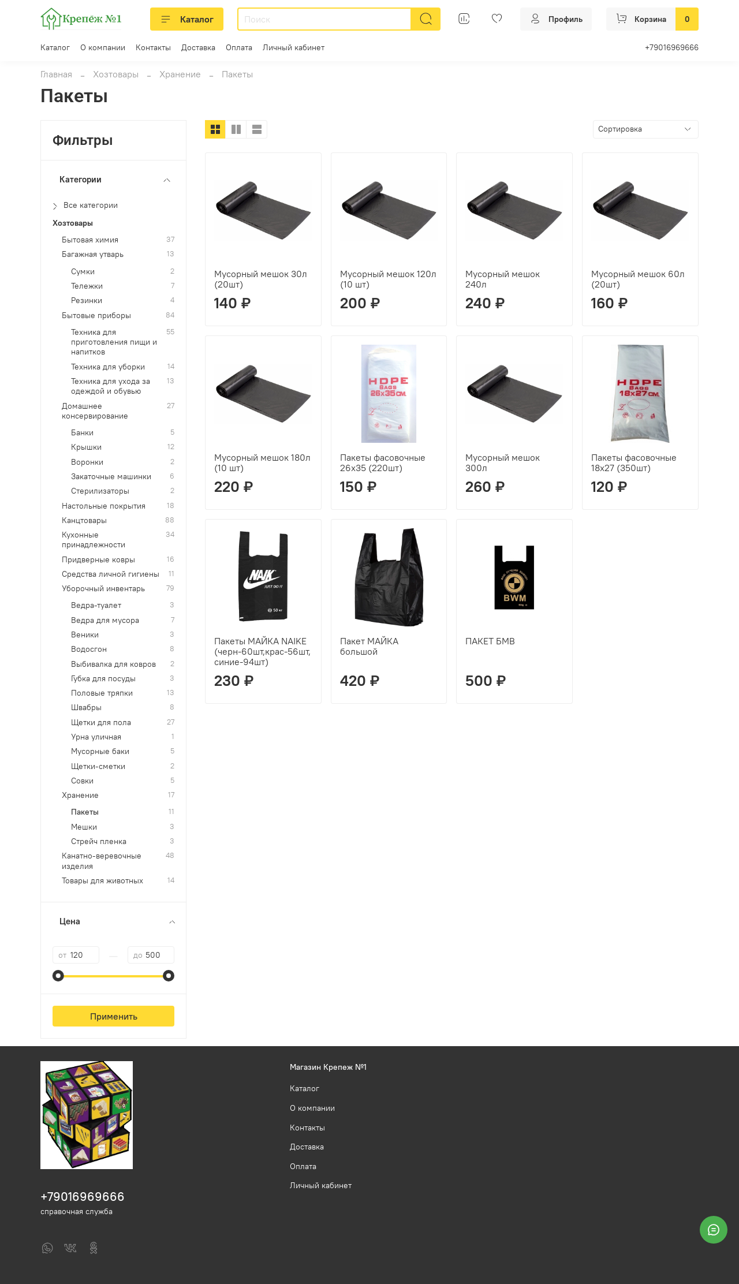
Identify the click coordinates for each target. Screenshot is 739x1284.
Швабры (86, 707)
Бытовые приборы (96, 315)
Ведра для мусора (105, 620)
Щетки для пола (101, 722)
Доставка (198, 47)
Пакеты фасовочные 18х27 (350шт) (634, 462)
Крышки (86, 447)
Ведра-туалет (96, 605)
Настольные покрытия (103, 506)
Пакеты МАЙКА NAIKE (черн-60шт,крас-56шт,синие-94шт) (262, 651)
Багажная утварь (93, 254)
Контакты (153, 47)
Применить (113, 1016)
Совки (82, 781)
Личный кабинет (293, 47)
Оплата (239, 47)
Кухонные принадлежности (93, 540)
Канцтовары (84, 520)
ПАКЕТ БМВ (490, 641)
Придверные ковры (98, 560)
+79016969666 (672, 47)
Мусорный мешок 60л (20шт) (638, 279)
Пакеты (85, 812)
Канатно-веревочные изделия (101, 861)
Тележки (87, 286)
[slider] (58, 975)
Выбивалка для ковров (113, 664)
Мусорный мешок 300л (502, 462)
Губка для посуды (103, 679)
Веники (85, 635)
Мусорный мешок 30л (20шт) (260, 279)
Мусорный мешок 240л (502, 279)
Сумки (83, 272)
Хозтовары (116, 74)
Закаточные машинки (111, 476)
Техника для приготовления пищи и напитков (114, 342)
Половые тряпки (102, 693)
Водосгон (89, 649)
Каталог (187, 19)
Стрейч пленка (98, 841)
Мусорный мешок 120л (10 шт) (388, 279)
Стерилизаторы (100, 491)
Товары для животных (102, 881)
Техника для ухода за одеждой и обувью (110, 386)
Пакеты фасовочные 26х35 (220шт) (383, 462)
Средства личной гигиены (110, 574)
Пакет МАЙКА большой (369, 646)
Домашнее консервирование (95, 411)
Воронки (87, 462)
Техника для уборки (108, 367)
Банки (82, 433)
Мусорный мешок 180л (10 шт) (262, 462)
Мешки (84, 827)
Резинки (86, 300)
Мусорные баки (100, 751)
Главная (56, 74)
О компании (102, 47)
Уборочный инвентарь (103, 589)
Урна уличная (96, 737)
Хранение (180, 74)
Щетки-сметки (98, 766)
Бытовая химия (90, 240)
